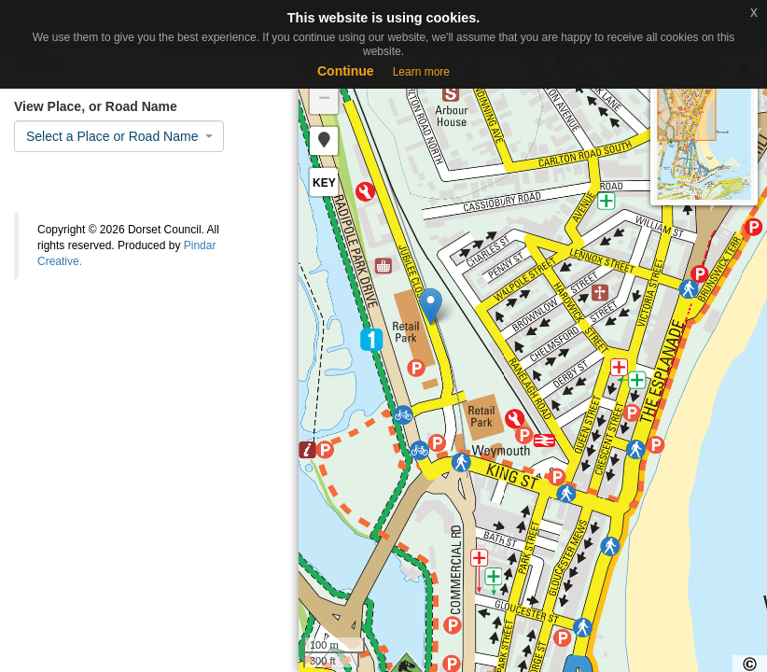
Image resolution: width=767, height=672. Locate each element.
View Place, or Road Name (95, 106)
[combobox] (119, 136)
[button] (324, 141)
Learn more (421, 71)
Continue (345, 70)
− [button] (324, 100)
